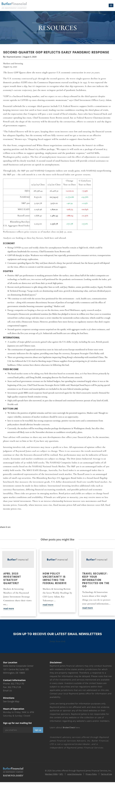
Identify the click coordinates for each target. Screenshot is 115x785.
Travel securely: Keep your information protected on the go (96, 583)
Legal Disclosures (71, 777)
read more (9, 611)
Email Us (7, 693)
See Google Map (11, 704)
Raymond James (14, 59)
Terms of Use (106, 777)
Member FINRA (47, 777)
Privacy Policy (90, 777)
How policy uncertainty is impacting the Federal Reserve (55, 581)
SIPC (58, 777)
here (72, 730)
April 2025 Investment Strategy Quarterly (12, 581)
